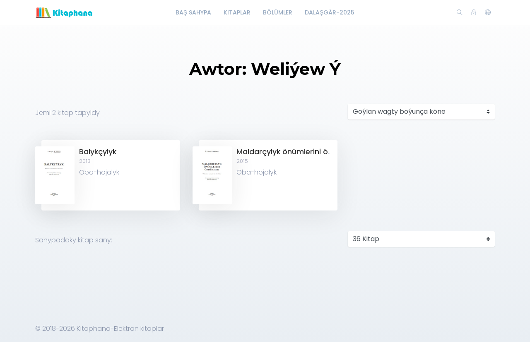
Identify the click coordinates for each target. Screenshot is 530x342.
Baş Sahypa (193, 12)
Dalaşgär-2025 (329, 12)
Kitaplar (237, 12)
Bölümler (277, 12)
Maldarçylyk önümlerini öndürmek (298, 152)
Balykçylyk (97, 152)
